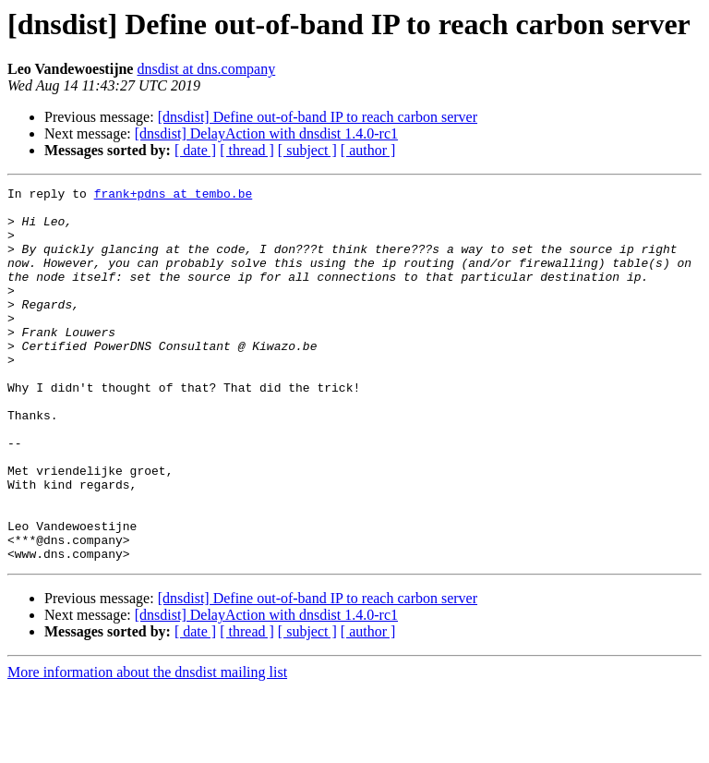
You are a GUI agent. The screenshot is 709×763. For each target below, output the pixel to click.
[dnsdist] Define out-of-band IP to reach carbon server (317, 117)
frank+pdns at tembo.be (173, 196)
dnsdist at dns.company (206, 69)
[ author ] (368, 150)
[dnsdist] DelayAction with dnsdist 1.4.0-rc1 (266, 133)
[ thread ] (247, 150)
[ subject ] (307, 150)
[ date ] (195, 150)
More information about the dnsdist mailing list (147, 747)
